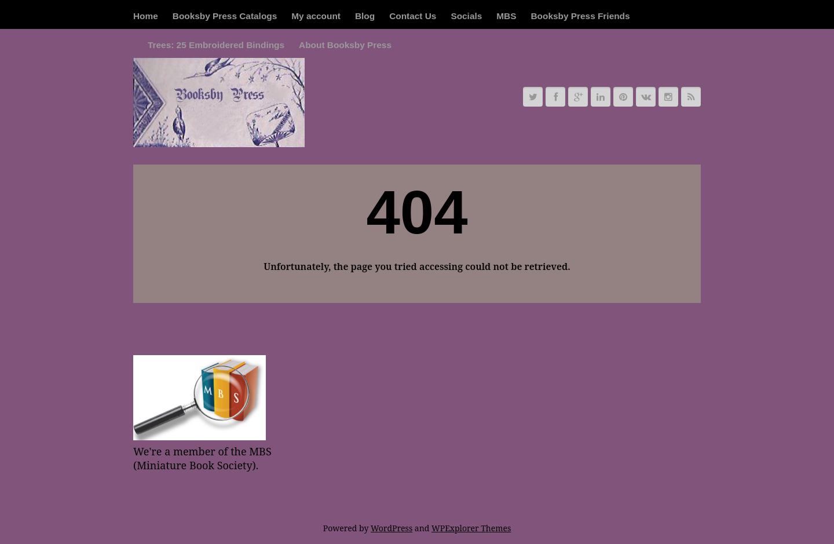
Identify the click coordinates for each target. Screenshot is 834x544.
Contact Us (412, 16)
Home (145, 16)
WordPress (391, 528)
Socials (466, 16)
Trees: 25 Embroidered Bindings (216, 45)
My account (316, 16)
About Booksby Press (345, 45)
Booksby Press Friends (580, 16)
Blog (365, 16)
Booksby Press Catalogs (225, 16)
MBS (506, 16)
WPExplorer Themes (471, 528)
